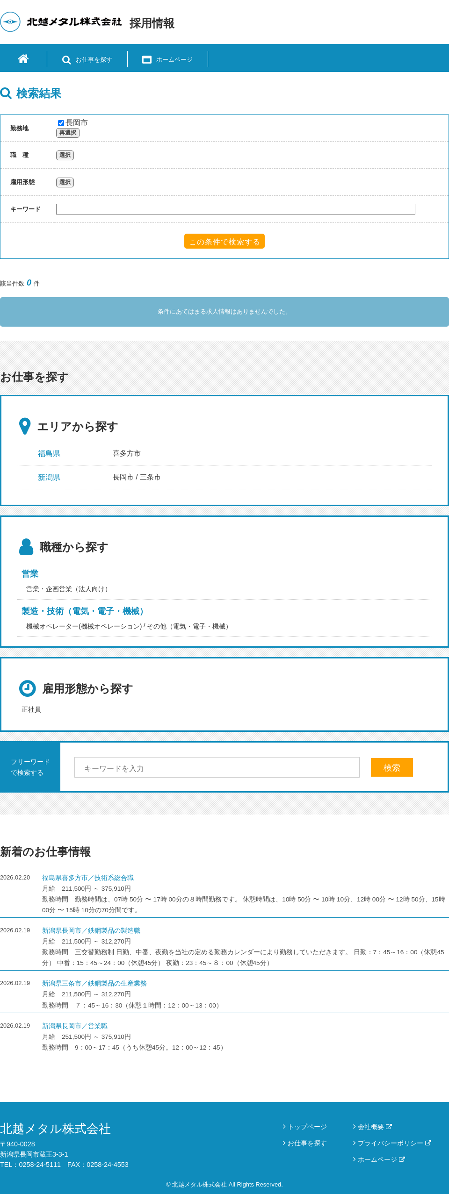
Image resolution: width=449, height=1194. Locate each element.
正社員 (31, 709)
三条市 (150, 477)
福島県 (49, 454)
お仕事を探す (307, 1143)
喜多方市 (127, 453)
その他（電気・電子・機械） (189, 626)
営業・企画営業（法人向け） (68, 589)
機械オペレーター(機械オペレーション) (84, 626)
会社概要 (375, 1126)
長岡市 (73, 123)
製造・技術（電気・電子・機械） (85, 611)
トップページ (307, 1126)
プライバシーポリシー (394, 1143)
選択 (65, 155)
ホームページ (381, 1159)
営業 (30, 574)
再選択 (67, 132)
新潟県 (49, 477)
